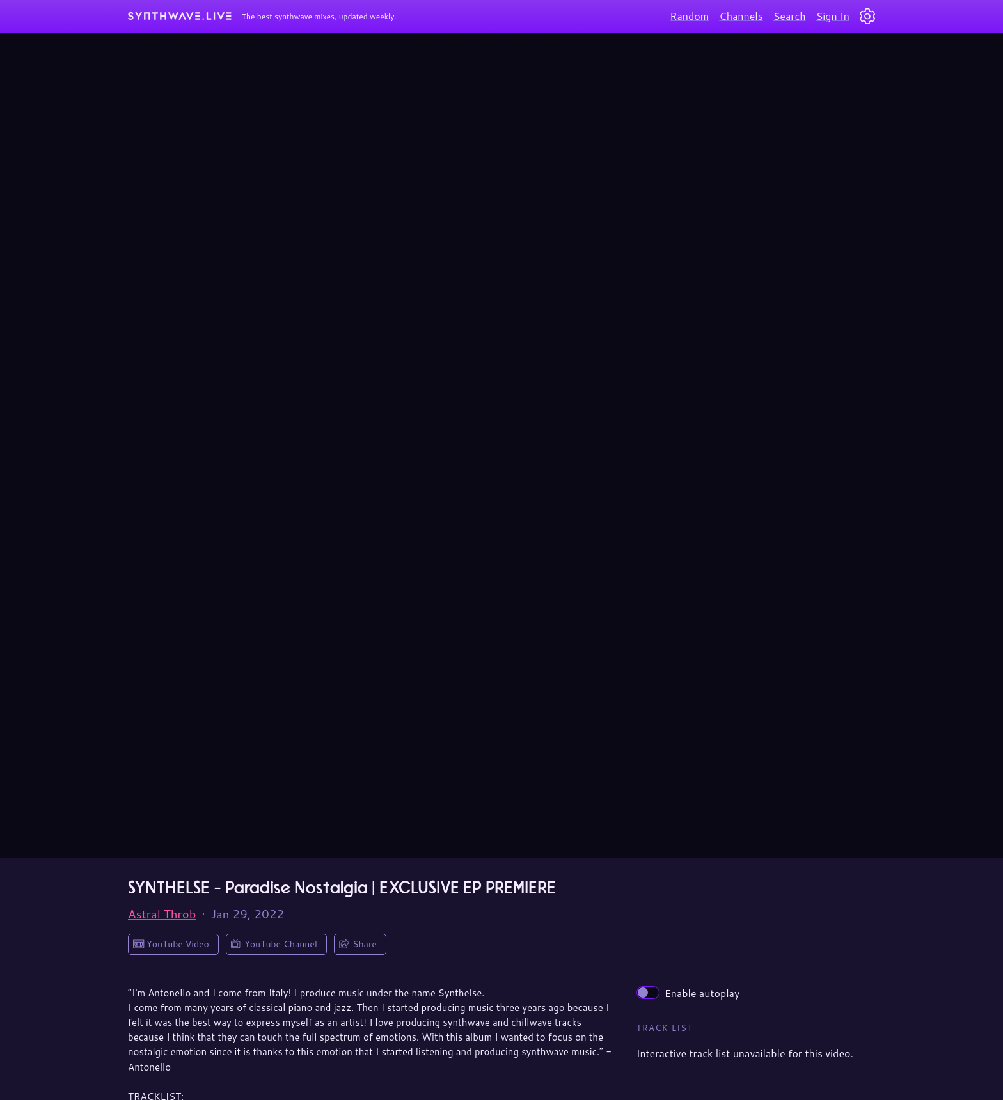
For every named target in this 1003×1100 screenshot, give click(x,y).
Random (689, 15)
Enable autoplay (688, 993)
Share (364, 944)
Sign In (832, 15)
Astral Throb (162, 914)
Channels (740, 15)
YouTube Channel (280, 944)
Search (789, 15)
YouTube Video (177, 944)
